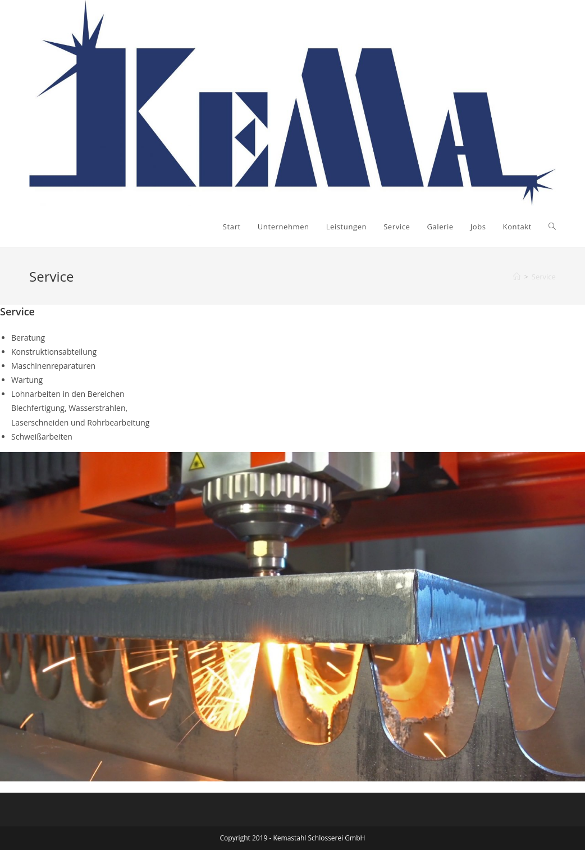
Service (544, 277)
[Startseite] (516, 277)
